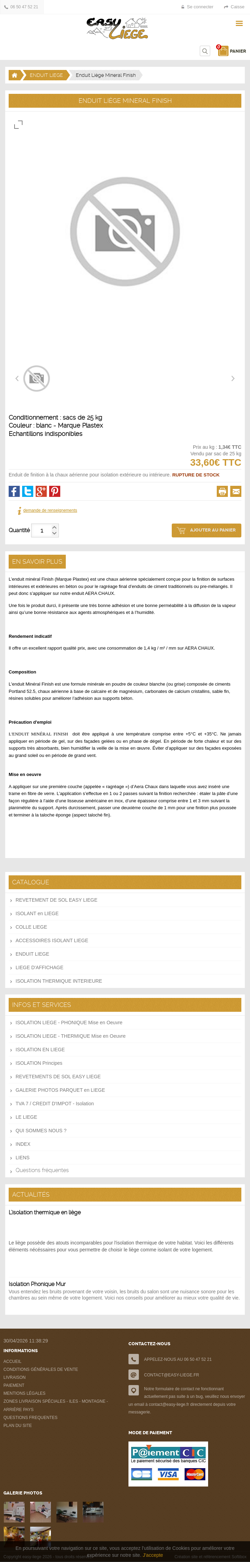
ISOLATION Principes (39, 1063)
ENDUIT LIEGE (46, 75)
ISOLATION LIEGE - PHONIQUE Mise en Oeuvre (69, 1022)
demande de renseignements (50, 510)
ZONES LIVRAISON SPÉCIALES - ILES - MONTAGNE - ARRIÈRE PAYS (55, 1405)
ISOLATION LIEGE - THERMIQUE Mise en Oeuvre (71, 1036)
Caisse (237, 6)
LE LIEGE (26, 1117)
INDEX (23, 1144)
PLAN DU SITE (17, 1425)
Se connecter (200, 6)
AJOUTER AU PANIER (213, 530)
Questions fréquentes (42, 1170)
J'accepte (153, 1555)
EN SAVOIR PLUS (37, 561)
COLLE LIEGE (31, 927)
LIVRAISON (14, 1377)
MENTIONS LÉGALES (24, 1393)
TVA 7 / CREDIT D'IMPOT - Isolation (55, 1103)
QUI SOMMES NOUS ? (41, 1130)
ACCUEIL (12, 1361)
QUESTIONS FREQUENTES (30, 1417)
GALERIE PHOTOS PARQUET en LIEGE (60, 1090)
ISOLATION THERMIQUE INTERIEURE (59, 981)
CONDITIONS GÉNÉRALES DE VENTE (40, 1369)
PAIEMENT (13, 1385)
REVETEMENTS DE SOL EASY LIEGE (58, 1076)
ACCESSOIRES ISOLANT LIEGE (52, 940)
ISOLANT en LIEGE (37, 913)
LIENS (22, 1157)
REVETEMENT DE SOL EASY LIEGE (56, 900)
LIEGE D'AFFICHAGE (39, 967)
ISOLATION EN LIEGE (40, 1049)
